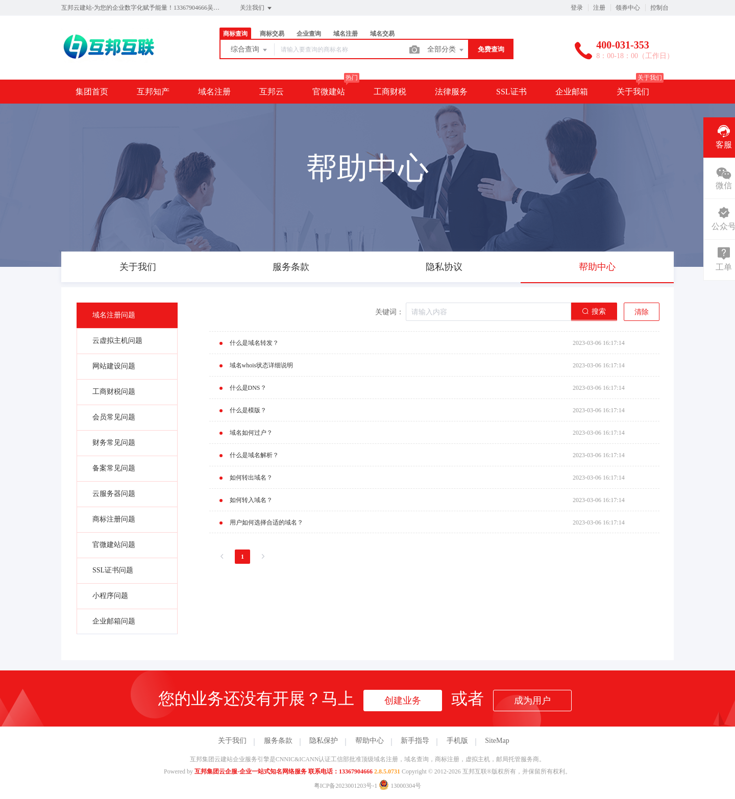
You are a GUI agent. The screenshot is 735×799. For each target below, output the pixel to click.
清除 (641, 312)
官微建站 (328, 91)
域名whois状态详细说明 (261, 365)
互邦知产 (153, 91)
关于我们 (633, 91)
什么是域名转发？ (254, 342)
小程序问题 (110, 596)
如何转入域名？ (251, 500)
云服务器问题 (113, 493)
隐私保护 (323, 740)
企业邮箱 (571, 91)
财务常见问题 (113, 442)
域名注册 (345, 33)
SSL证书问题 (112, 570)
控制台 (659, 7)
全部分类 (446, 50)
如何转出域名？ (251, 477)
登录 (577, 7)
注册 (599, 7)
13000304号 (400, 785)
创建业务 (402, 700)
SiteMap (497, 740)
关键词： (389, 312)
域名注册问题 (113, 315)
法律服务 (451, 91)
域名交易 (382, 33)
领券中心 (628, 7)
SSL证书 (511, 91)
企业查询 (309, 33)
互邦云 (271, 91)
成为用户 (532, 700)
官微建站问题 (113, 544)
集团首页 (92, 91)
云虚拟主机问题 (117, 340)
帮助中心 (369, 740)
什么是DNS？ (248, 387)
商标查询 (235, 33)
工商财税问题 (113, 391)
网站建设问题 (113, 366)
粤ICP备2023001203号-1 (346, 785)
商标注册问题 (113, 519)
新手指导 (415, 740)
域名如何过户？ (251, 432)
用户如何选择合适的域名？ (266, 522)
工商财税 (390, 91)
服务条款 (278, 740)
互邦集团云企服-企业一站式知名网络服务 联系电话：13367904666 (283, 771)
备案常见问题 (113, 468)
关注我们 (256, 8)
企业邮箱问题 (113, 621)
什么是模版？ (248, 410)
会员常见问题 (113, 417)
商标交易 (272, 33)
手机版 (457, 740)
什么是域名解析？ (254, 455)
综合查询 (249, 50)
